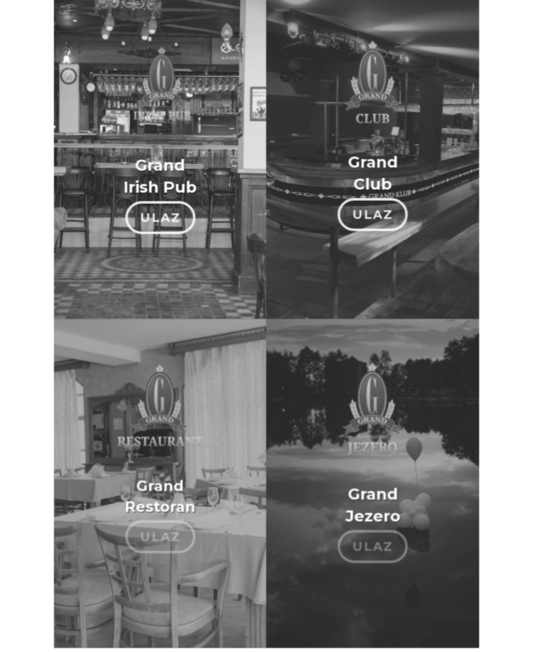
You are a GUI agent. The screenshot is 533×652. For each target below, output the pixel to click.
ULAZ (161, 212)
